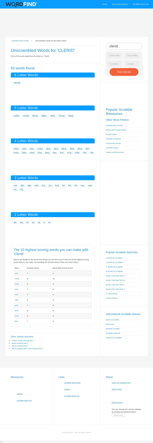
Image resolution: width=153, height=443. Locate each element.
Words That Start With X (115, 289)
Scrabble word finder (72, 383)
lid (69, 185)
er (33, 222)
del (22, 185)
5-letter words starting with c (23, 341)
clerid (16, 82)
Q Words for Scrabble (114, 271)
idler (44, 115)
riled (70, 115)
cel (15, 185)
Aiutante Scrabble (113, 329)
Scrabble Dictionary (113, 139)
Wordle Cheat (111, 134)
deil (48, 148)
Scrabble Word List (24, 400)
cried (26, 115)
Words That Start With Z (115, 276)
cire (31, 148)
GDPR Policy (117, 389)
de (14, 222)
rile (92, 152)
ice (43, 185)
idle (24, 152)
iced (15, 152)
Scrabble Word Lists (141, 4)
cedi (15, 148)
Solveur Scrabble (112, 320)
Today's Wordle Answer (115, 152)
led (57, 185)
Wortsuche (110, 324)
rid (21, 189)
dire (80, 148)
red (90, 185)
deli (56, 148)
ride (77, 152)
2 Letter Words (111, 294)
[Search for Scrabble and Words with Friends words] (124, 46)
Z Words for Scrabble (114, 262)
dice (63, 148)
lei (63, 185)
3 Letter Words (111, 298)
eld (36, 185)
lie (75, 185)
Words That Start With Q (115, 280)
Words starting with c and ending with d (27, 348)
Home (104, 4)
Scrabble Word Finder (114, 125)
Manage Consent (118, 415)
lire (62, 152)
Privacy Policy (117, 403)
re (49, 222)
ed (21, 222)
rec (82, 185)
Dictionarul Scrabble (114, 338)
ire (50, 185)
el (27, 222)
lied (47, 152)
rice (69, 152)
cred (40, 148)
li (44, 222)
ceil (24, 148)
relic (52, 115)
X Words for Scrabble (114, 267)
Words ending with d (20, 346)
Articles (20, 394)
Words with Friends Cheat (116, 130)
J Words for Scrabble (114, 258)
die (29, 185)
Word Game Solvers (120, 4)
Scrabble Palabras (113, 333)
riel (84, 152)
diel (72, 148)
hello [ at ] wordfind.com (121, 383)
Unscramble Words (113, 143)
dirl (87, 148)
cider (16, 115)
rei (15, 189)
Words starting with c (20, 343)
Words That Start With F (115, 285)
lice (40, 152)
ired (32, 152)
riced (62, 115)
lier (54, 152)
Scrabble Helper (112, 148)
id (39, 222)
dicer (35, 115)
